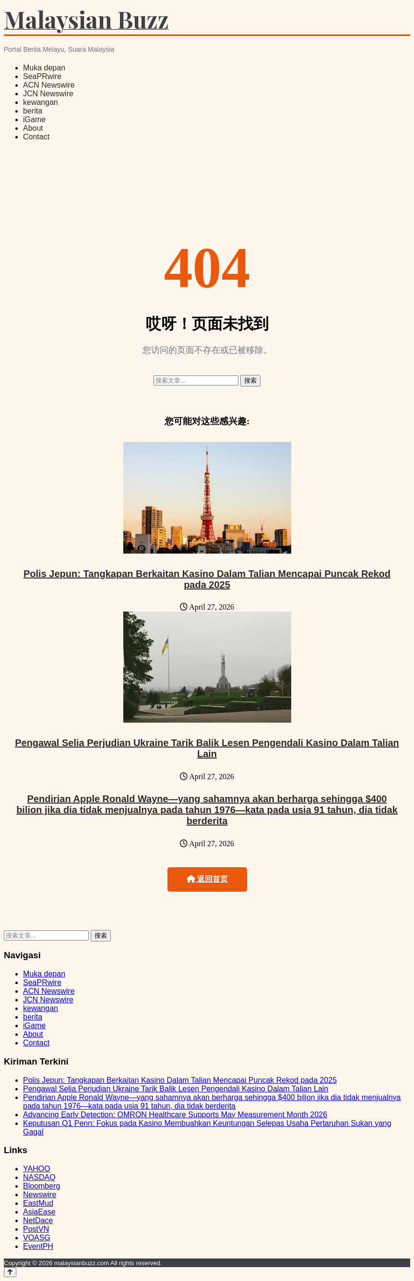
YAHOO (36, 1169)
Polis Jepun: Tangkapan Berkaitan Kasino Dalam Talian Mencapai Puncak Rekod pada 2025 (207, 579)
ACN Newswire (49, 85)
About (33, 128)
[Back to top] (10, 1272)
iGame (34, 119)
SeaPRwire (42, 76)
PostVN (36, 1229)
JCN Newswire (48, 94)
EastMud (38, 1203)
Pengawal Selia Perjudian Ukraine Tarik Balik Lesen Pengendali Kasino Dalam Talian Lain (207, 748)
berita (32, 111)
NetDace (38, 1220)
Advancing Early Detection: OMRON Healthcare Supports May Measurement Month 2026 (175, 1115)
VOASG (36, 1238)
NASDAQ (39, 1177)
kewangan (40, 102)
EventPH (38, 1246)
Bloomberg (41, 1186)
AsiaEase (39, 1212)
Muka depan (44, 68)
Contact (36, 137)
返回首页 (207, 879)
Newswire (39, 1194)
